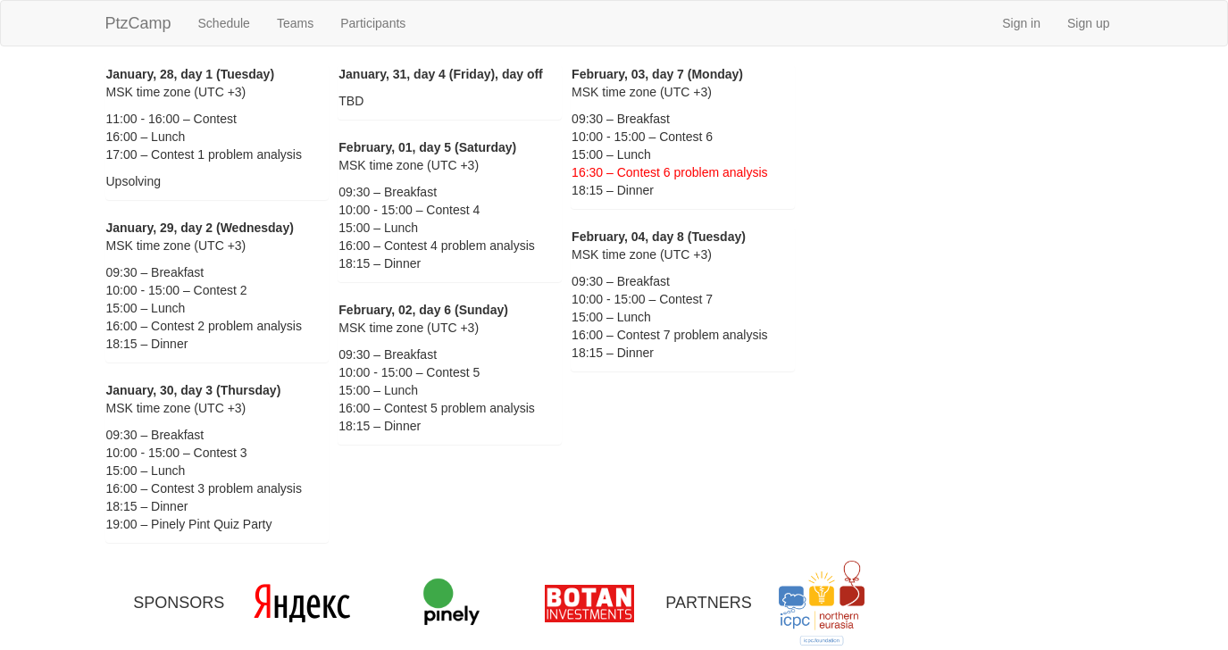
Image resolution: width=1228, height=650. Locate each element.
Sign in (1021, 23)
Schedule (224, 23)
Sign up (1088, 23)
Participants (372, 23)
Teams (295, 23)
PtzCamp (138, 23)
